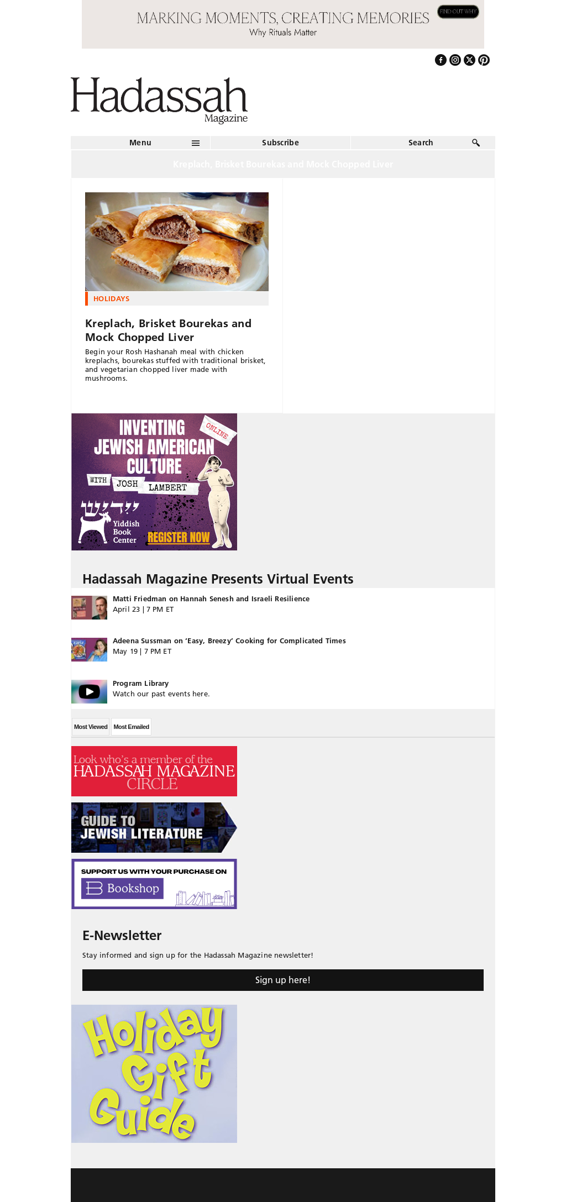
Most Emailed (131, 726)
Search (421, 143)
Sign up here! (283, 979)
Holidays (111, 298)
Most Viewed (90, 726)
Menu (140, 143)
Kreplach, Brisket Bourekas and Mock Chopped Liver (168, 330)
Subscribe (280, 143)
